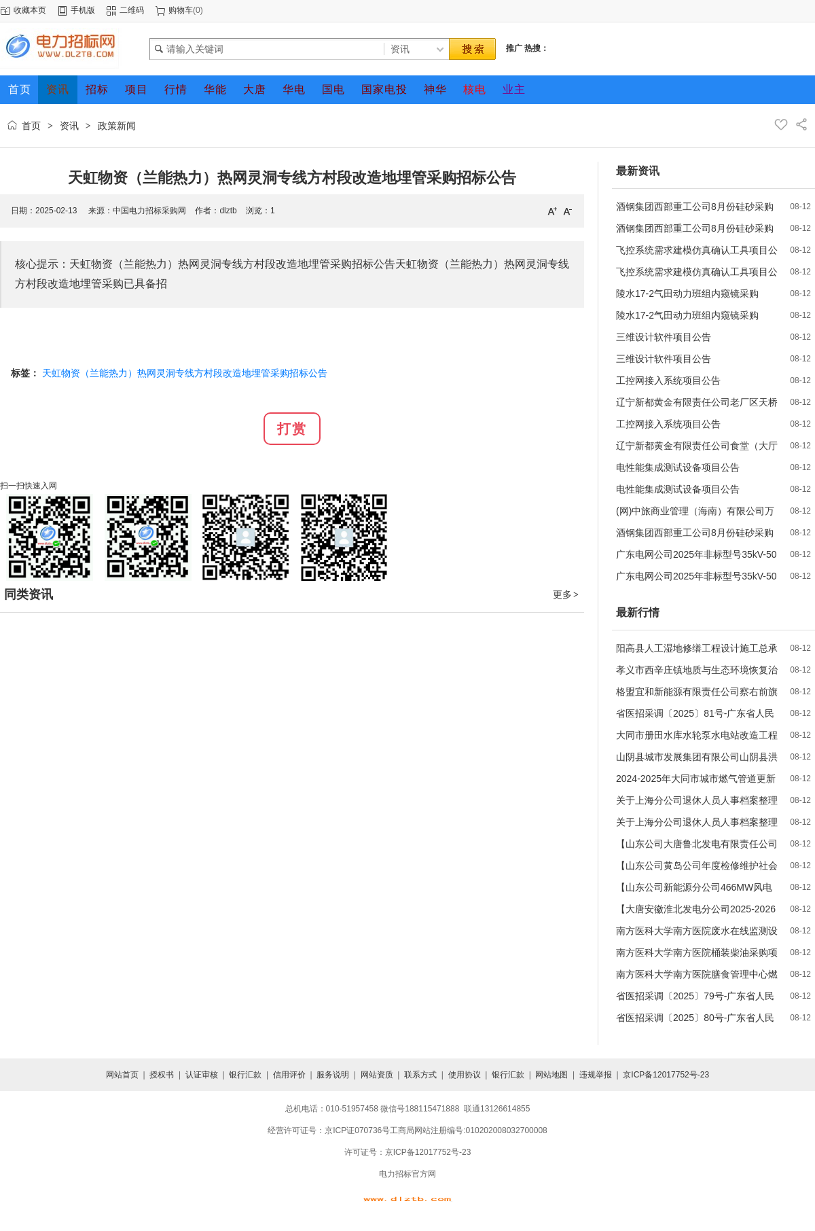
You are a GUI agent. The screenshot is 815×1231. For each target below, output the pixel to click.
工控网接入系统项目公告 (668, 380)
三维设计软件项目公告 (663, 337)
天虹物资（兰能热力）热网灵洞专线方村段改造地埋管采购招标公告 (184, 373)
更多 (566, 594)
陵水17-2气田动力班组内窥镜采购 (687, 293)
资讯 (69, 125)
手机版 (83, 10)
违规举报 (595, 1075)
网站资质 (377, 1075)
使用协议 (464, 1075)
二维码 (132, 10)
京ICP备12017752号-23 (666, 1075)
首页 (31, 125)
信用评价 (289, 1075)
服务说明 (332, 1075)
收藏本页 (30, 10)
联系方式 (420, 1075)
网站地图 (551, 1075)
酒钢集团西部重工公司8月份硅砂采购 (695, 206)
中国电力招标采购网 (149, 210)
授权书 (161, 1075)
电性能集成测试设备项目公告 (678, 467)
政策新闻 (117, 125)
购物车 (180, 10)
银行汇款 (245, 1075)
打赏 (292, 428)
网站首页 (122, 1075)
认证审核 (201, 1075)
